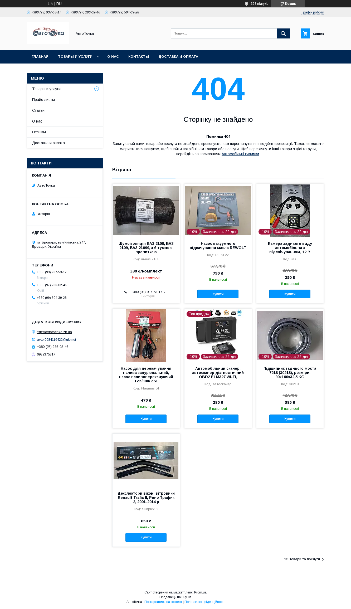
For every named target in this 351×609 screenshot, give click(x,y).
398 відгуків (260, 4)
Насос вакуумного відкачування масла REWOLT (218, 245)
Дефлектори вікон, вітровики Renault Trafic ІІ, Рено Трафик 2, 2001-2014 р (146, 497)
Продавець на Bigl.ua (175, 597)
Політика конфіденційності (204, 602)
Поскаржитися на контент (163, 602)
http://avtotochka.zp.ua (54, 332)
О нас (113, 57)
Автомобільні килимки (240, 154)
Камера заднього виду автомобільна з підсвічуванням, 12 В (290, 247)
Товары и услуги (75, 57)
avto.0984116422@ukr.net (56, 339)
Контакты (138, 57)
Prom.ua (200, 592)
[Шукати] (283, 33)
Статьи (38, 110)
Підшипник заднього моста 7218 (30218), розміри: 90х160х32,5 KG (290, 372)
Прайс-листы (43, 100)
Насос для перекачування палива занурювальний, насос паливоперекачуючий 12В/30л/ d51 (146, 374)
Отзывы (39, 132)
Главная (40, 57)
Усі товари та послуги (302, 559)
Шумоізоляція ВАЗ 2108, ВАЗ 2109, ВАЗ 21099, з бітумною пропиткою (146, 247)
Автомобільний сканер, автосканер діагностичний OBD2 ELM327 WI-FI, (218, 372)
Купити (217, 294)
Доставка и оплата (178, 57)
